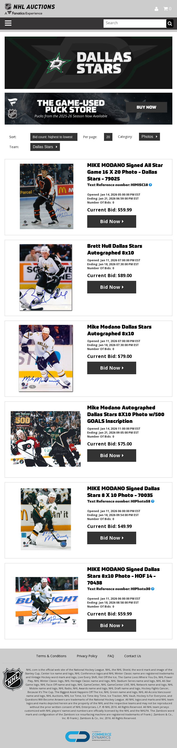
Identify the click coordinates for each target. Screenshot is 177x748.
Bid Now (110, 221)
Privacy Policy (87, 656)
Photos (148, 137)
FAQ (111, 656)
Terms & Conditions (51, 656)
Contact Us (132, 656)
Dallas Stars (43, 147)
